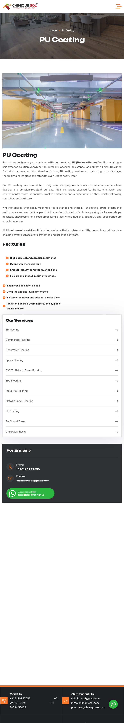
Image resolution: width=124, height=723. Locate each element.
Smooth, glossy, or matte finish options (33, 269)
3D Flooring (62, 329)
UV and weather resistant (25, 264)
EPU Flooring (62, 380)
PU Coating (62, 411)
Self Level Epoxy (62, 421)
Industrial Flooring (62, 390)
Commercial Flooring (62, 339)
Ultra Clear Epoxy (62, 431)
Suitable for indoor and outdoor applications (33, 297)
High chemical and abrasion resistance (33, 258)
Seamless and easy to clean (23, 285)
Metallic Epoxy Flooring (62, 401)
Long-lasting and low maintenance (27, 291)
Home (55, 30)
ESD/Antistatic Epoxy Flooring (62, 370)
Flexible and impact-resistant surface (33, 276)
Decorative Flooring (62, 350)
